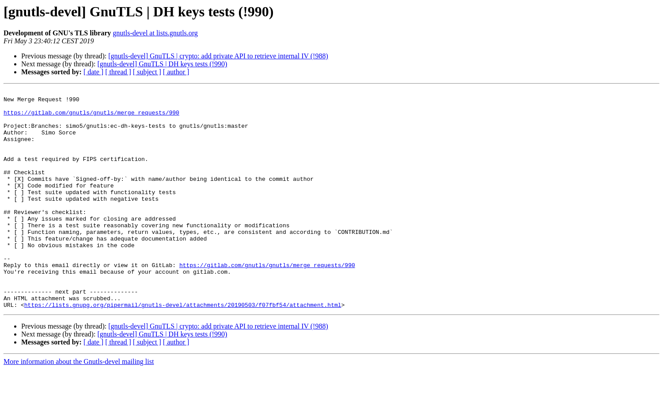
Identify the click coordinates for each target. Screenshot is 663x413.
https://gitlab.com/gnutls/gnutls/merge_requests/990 (91, 118)
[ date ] (93, 72)
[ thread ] (118, 72)
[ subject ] (147, 72)
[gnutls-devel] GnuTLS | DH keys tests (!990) (162, 64)
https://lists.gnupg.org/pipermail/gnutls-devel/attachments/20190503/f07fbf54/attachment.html (182, 348)
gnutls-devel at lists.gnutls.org (155, 33)
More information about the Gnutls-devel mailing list (79, 405)
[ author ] (176, 72)
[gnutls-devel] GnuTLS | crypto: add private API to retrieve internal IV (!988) (218, 56)
